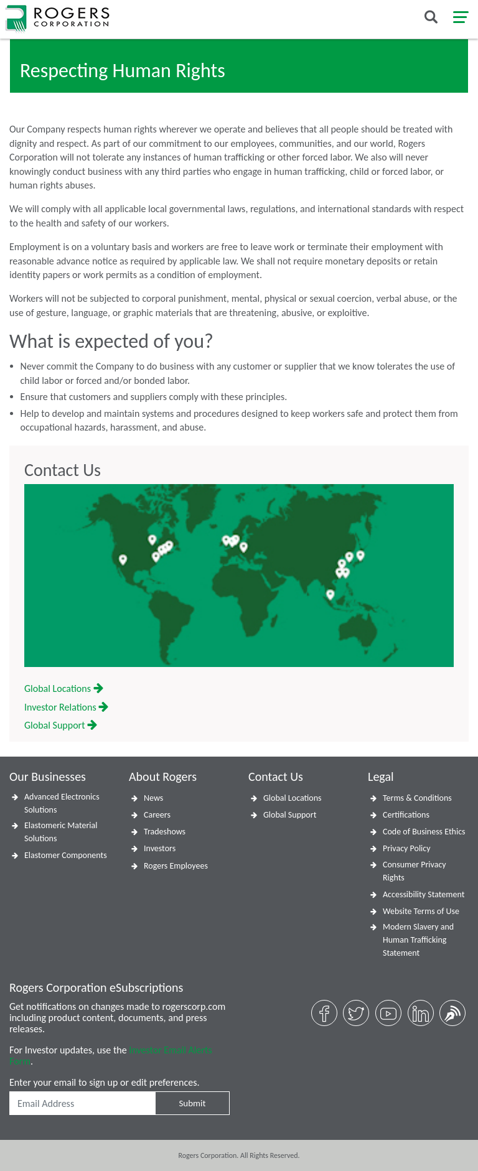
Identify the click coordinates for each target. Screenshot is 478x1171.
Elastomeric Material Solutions (60, 832)
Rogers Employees (176, 866)
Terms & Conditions (417, 798)
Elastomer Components (65, 855)
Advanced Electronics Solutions (62, 803)
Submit (192, 1103)
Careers (157, 814)
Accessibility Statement (423, 894)
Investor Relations (66, 707)
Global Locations (63, 688)
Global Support (60, 725)
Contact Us (62, 470)
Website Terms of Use (421, 911)
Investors (160, 848)
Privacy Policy (407, 848)
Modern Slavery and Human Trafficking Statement (418, 939)
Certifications (406, 814)
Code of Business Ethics (424, 831)
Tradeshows (164, 831)
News (153, 798)
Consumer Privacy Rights (414, 871)
